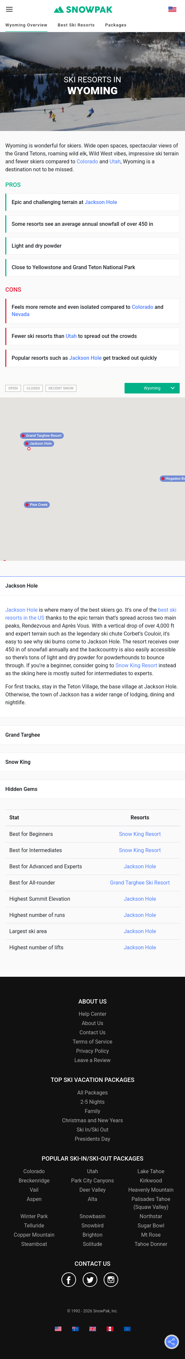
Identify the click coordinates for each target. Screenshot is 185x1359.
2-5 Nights (92, 1102)
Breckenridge (34, 1180)
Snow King (18, 762)
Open (13, 388)
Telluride (34, 1225)
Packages (116, 24)
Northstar (150, 1216)
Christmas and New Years (92, 1120)
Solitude (92, 1244)
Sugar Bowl (151, 1225)
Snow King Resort (136, 665)
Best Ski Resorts (76, 24)
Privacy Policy (92, 1051)
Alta (92, 1199)
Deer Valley (92, 1190)
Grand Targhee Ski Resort (140, 883)
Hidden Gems (21, 789)
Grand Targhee (22, 735)
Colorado (87, 161)
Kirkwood (151, 1180)
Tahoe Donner (151, 1244)
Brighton (92, 1235)
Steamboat (34, 1244)
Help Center (93, 1014)
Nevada (21, 314)
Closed (33, 388)
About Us (92, 1023)
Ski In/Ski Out (93, 1130)
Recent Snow (60, 388)
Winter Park (33, 1216)
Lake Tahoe (151, 1171)
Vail (34, 1190)
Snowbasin (92, 1216)
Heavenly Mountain (150, 1190)
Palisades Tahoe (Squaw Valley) (151, 1203)
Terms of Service (93, 1042)
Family (92, 1111)
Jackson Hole (101, 202)
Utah (115, 161)
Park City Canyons (92, 1180)
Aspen (34, 1199)
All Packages (92, 1093)
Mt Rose (151, 1235)
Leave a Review (92, 1060)
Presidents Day (92, 1139)
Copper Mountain (34, 1235)
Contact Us (92, 1032)
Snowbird (92, 1225)
